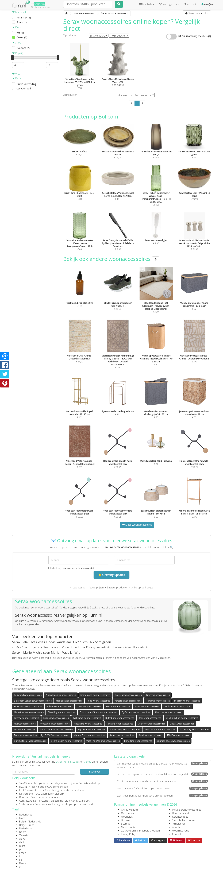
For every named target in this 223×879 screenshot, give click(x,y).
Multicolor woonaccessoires (151, 723)
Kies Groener (26, 793)
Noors (22, 832)
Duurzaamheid (180, 813)
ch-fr (21, 842)
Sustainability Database (32, 804)
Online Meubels (130, 809)
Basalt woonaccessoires (150, 735)
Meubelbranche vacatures (186, 809)
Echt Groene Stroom (30, 790)
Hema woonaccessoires (158, 700)
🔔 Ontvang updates (111, 575)
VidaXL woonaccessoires (182, 723)
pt (20, 849)
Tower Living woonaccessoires (125, 729)
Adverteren (178, 827)
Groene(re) (39, 3)
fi (19, 856)
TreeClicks (24, 783)
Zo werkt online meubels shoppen (140, 830)
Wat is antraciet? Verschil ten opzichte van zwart (162, 788)
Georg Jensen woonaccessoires (66, 740)
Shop (16, 42)
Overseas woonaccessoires (128, 695)
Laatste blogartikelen (130, 756)
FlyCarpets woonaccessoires (136, 712)
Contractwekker (28, 800)
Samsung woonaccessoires (119, 723)
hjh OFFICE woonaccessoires (55, 735)
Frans (22, 818)
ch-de (22, 839)
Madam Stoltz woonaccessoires (89, 735)
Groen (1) (22, 37)
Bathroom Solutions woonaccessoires (33, 700)
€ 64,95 (156, 191)
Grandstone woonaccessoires (95, 695)
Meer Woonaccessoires (137, 524)
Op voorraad (24, 88)
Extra (16, 78)
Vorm (16, 74)
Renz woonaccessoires (150, 717)
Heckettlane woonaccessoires (29, 712)
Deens (22, 863)
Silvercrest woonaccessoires (168, 712)
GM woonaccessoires (24, 729)
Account (190, 4)
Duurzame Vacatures (31, 797)
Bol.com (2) (23, 48)
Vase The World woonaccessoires (103, 740)
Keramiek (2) (24, 17)
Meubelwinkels (129, 827)
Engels (22, 852)
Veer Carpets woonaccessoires (159, 729)
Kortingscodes (180, 816)
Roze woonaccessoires (25, 735)
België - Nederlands (30, 821)
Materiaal (19, 12)
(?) (209, 36)
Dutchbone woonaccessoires (119, 717)
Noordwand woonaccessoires (61, 695)
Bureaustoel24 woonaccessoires (30, 740)
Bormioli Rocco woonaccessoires (173, 740)
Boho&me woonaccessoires (138, 740)
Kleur (16, 27)
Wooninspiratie (180, 830)
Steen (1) (22, 22)
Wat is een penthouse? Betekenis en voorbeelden (162, 795)
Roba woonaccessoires (98, 700)
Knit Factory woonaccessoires (194, 729)
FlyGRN (23, 786)
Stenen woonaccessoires (122, 735)
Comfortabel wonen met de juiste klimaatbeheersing (162, 781)
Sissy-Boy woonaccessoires (61, 712)
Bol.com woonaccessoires (59, 706)
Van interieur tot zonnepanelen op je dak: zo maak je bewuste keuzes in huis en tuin (162, 765)
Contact (176, 834)
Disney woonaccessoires (89, 706)
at (20, 866)
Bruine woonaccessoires (118, 706)
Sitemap (125, 823)
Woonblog (127, 816)
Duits (22, 846)
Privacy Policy (128, 834)
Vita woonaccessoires (25, 723)
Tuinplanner (178, 823)
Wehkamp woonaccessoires (87, 717)
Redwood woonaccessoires (27, 695)
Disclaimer (127, 820)
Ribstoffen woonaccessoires (28, 706)
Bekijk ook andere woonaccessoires (111, 258)
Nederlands (25, 814)
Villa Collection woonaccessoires (182, 717)
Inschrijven (95, 771)
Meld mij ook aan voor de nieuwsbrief (71, 568)
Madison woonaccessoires (69, 700)
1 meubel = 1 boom (183, 820)
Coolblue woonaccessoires (177, 706)
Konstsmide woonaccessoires (55, 723)
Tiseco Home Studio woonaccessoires (98, 712)
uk (20, 859)
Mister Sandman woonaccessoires (56, 729)
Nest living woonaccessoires (88, 723)
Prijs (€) (17, 53)
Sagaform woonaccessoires (91, 729)
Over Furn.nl (127, 813)
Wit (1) (20, 32)
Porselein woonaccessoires (127, 700)
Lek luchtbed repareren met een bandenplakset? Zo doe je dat (162, 774)
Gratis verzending (26, 84)
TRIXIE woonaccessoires (178, 735)
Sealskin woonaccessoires (187, 700)
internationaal (52, 797)
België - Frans (26, 825)
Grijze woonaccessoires (158, 695)
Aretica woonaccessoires (147, 706)
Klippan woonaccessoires (56, 717)
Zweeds (23, 835)
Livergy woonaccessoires (26, 717)
